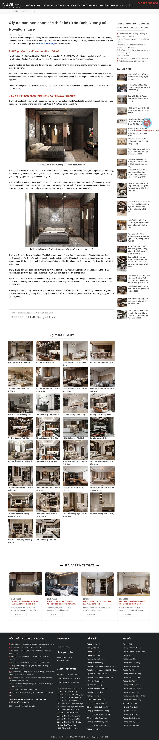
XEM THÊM (19, 614)
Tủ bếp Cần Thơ (93, 651)
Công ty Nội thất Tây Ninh (97, 722)
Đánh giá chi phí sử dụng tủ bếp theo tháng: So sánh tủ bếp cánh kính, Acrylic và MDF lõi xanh (139, 262)
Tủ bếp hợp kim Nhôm (132, 648)
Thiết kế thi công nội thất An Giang (101, 666)
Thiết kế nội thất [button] (33, 5)
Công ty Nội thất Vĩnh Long (98, 714)
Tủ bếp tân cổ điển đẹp (67, 691)
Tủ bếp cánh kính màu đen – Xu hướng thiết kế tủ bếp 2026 (138, 288)
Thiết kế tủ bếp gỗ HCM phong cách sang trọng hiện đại (138, 76)
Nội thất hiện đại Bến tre (97, 674)
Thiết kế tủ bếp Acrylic (67, 700)
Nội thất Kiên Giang (95, 681)
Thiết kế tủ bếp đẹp (95, 692)
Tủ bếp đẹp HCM (93, 729)
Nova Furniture (63, 647)
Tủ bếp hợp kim (93, 648)
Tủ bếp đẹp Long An (131, 666)
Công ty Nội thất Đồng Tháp (99, 707)
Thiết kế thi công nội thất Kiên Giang (102, 670)
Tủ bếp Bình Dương (95, 663)
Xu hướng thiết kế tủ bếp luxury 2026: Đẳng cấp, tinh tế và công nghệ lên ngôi (138, 250)
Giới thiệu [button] (48, 5)
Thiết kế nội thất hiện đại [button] (111, 5)
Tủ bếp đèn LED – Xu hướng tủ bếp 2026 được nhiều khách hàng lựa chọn (138, 163)
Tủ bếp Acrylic (128, 655)
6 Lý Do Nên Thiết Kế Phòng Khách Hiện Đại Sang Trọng (138, 141)
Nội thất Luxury (129, 711)
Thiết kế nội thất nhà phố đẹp (70, 688)
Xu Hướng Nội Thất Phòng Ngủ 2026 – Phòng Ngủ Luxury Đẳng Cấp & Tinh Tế (139, 237)
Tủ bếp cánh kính (130, 659)
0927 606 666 (148, 3)
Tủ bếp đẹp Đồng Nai (131, 718)
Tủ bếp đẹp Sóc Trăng (132, 685)
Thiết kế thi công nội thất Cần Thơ (101, 677)
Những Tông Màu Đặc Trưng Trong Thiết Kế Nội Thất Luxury (139, 87)
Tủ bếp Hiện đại (93, 644)
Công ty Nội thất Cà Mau (97, 718)
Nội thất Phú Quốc (130, 707)
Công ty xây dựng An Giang (69, 682)
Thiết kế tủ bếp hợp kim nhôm (70, 707)
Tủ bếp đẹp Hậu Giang (132, 674)
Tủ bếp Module (93, 696)
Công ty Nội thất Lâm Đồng (98, 725)
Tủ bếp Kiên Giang (94, 655)
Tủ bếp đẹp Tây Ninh (131, 722)
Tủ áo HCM (127, 644)
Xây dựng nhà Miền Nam (68, 674)
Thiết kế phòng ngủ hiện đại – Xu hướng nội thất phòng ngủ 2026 (139, 151)
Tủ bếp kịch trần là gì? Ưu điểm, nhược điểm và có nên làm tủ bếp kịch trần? (138, 223)
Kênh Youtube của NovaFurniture (64, 659)
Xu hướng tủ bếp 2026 (96, 699)
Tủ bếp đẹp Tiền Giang (132, 699)
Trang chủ (13, 11)
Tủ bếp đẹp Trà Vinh (131, 681)
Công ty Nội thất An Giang (68, 716)
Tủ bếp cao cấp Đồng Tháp (134, 696)
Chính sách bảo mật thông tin (22, 706)
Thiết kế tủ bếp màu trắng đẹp (70, 694)
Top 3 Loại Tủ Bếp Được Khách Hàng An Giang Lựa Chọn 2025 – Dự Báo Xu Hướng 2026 (138, 314)
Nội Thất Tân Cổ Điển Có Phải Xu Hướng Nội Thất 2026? (138, 110)
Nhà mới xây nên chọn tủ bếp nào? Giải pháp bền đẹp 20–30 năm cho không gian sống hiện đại (139, 206)
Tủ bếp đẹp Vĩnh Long (132, 677)
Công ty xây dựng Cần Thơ (68, 678)
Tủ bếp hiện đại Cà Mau (132, 688)
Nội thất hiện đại (38, 699)
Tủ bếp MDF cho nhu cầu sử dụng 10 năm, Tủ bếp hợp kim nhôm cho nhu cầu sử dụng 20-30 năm (139, 279)
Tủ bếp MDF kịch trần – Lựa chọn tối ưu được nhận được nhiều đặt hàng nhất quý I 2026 (138, 173)
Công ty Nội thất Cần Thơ (97, 703)
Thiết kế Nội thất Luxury (19, 702)
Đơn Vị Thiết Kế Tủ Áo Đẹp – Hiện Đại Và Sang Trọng (138, 98)
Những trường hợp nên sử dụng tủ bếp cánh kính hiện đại (138, 300)
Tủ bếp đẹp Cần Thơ (131, 714)
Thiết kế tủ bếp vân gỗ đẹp (69, 697)
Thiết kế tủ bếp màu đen (68, 710)
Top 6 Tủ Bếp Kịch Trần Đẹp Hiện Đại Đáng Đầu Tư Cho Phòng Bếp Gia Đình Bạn (138, 187)
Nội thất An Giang (94, 685)
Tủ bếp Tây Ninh (129, 670)
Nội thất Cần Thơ (130, 703)
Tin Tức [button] (128, 5)
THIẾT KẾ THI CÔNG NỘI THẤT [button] (67, 5)
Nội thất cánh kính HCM (67, 728)
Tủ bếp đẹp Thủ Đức (131, 725)
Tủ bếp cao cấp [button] (89, 5)
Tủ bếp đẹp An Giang (131, 663)
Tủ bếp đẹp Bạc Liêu (131, 692)
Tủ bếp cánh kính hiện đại (68, 713)
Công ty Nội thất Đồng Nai (68, 719)
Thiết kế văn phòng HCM (97, 688)
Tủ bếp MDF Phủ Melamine (134, 651)
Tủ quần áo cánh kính (96, 659)
